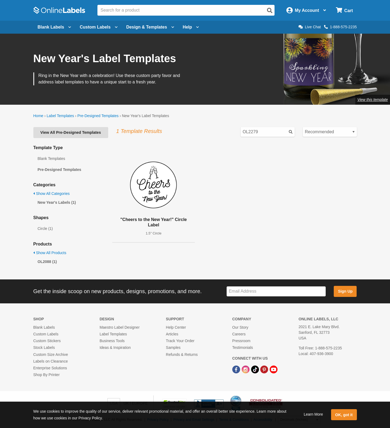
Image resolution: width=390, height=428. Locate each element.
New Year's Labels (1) (57, 202)
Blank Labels (44, 327)
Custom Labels (45, 334)
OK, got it (344, 415)
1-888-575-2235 (340, 27)
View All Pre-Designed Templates (70, 132)
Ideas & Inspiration (115, 347)
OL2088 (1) (47, 261)
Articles (172, 334)
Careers (239, 334)
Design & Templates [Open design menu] (150, 27)
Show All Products (49, 253)
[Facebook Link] (236, 369)
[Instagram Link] (246, 369)
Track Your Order (180, 341)
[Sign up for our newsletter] (276, 291)
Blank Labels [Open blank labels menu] (54, 27)
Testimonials (242, 347)
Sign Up (345, 291)
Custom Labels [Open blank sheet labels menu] (99, 27)
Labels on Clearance (50, 361)
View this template (372, 99)
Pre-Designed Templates (97, 116)
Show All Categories (51, 193)
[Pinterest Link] (264, 369)
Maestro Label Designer (120, 327)
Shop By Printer (46, 375)
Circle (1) (45, 228)
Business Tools (112, 341)
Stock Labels (44, 347)
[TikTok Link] (255, 369)
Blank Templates (51, 158)
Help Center (176, 327)
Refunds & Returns (182, 354)
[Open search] (270, 10)
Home (38, 116)
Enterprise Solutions (50, 368)
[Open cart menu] (344, 10)
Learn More (313, 414)
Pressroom (241, 341)
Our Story (240, 327)
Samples (173, 347)
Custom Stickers (47, 341)
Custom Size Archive (50, 354)
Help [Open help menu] (191, 27)
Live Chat (309, 27)
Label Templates (60, 116)
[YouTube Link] (273, 369)
